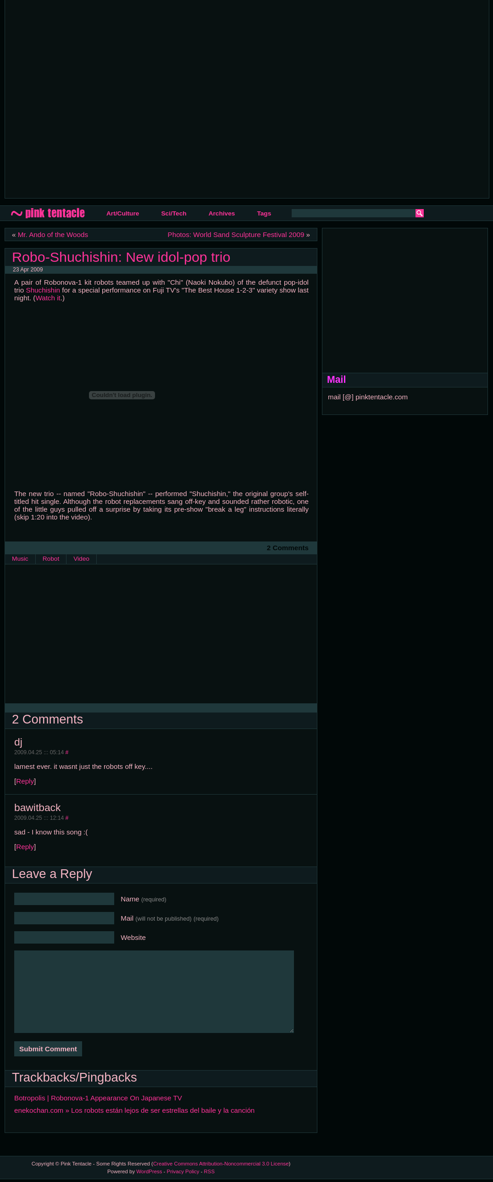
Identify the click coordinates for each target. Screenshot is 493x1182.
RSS (209, 1171)
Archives (222, 213)
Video (81, 558)
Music (20, 558)
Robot (51, 558)
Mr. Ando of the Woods (53, 234)
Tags (264, 213)
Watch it (47, 298)
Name (143, 899)
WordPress (149, 1171)
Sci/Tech (173, 213)
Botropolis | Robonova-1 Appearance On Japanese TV (98, 1098)
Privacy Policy (183, 1171)
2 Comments (288, 548)
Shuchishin (43, 290)
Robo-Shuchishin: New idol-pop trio (121, 257)
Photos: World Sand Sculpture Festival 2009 (236, 234)
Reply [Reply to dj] (25, 781)
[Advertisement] (94, 98)
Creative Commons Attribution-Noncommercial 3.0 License (221, 1163)
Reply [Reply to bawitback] (25, 847)
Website (133, 937)
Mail (170, 918)
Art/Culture (122, 213)
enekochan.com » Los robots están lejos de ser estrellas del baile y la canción (134, 1110)
